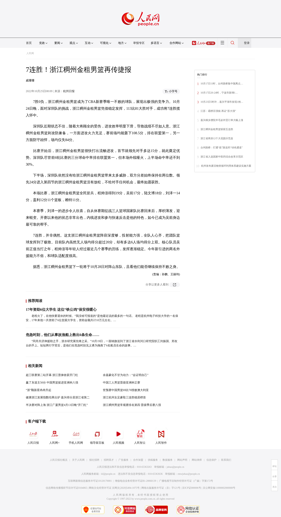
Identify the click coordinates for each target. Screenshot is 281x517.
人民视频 (118, 436)
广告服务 (123, 460)
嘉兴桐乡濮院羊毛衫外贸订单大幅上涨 (222, 120)
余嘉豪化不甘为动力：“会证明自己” (125, 375)
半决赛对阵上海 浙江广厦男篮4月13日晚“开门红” (57, 404)
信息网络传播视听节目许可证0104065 (66, 488)
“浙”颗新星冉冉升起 (38, 390)
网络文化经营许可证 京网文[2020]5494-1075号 (114, 488)
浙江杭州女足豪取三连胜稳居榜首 (124, 397)
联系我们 (226, 460)
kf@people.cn (108, 474)
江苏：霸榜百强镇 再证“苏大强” (218, 111)
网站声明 (182, 460)
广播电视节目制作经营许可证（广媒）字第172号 (186, 481)
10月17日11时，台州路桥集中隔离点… (222, 83)
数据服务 (168, 460)
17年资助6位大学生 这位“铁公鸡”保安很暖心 (61, 309)
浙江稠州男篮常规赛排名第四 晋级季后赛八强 (132, 404)
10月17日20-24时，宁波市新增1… (219, 92)
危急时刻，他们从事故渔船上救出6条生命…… (62, 335)
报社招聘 (94, 460)
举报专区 (139, 42)
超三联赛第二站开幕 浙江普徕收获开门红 (52, 375)
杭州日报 (69, 91)
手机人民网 (76, 436)
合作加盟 (138, 460)
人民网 (30, 53)
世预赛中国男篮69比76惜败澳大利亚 (126, 390)
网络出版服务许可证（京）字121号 (160, 488)
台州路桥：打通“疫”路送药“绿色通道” (222, 147)
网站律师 (197, 460)
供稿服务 (153, 460)
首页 (29, 42)
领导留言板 (97, 436)
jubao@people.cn (175, 467)
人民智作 (161, 436)
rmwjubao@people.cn (189, 474)
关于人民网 (78, 460)
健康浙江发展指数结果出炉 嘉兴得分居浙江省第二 (58, 397)
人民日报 (33, 436)
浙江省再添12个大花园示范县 (217, 138)
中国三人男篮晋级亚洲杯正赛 (121, 382)
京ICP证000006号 (191, 488)
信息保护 (211, 460)
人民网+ (54, 436)
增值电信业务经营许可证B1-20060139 (135, 481)
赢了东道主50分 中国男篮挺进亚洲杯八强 (52, 382)
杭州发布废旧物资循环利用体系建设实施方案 (226, 166)
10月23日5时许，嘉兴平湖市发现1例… (222, 102)
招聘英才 (109, 460)
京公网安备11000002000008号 (219, 488)
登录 (247, 42)
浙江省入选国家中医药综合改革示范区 (222, 156)
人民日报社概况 (58, 460)
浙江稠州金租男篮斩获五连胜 (217, 129)
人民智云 (140, 436)
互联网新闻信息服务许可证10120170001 (90, 481)
